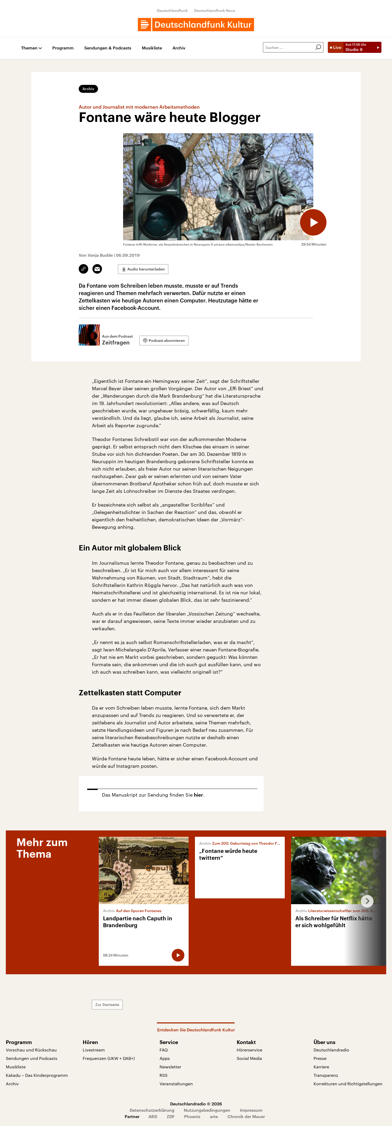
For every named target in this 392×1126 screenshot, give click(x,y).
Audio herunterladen (146, 269)
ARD (152, 1116)
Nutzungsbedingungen (207, 1110)
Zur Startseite (107, 1004)
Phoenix (192, 1116)
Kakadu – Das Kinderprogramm (37, 1075)
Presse (320, 1058)
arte (214, 1116)
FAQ (164, 1049)
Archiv (178, 48)
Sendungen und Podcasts (31, 1058)
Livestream (94, 1049)
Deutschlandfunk (172, 10)
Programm (63, 48)
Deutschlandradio (331, 1049)
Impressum (251, 1110)
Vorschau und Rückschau (31, 1049)
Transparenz (326, 1075)
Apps (165, 1058)
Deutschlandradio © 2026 (196, 1103)
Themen (29, 48)
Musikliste (152, 48)
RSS (163, 1075)
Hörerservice (249, 1049)
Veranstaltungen (176, 1083)
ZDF (171, 1116)
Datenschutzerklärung (152, 1110)
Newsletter (170, 1066)
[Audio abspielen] (313, 222)
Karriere (321, 1066)
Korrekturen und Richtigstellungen (348, 1083)
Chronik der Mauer (246, 1116)
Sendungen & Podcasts (107, 48)
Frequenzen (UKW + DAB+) (109, 1058)
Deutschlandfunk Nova (214, 10)
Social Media (249, 1058)
